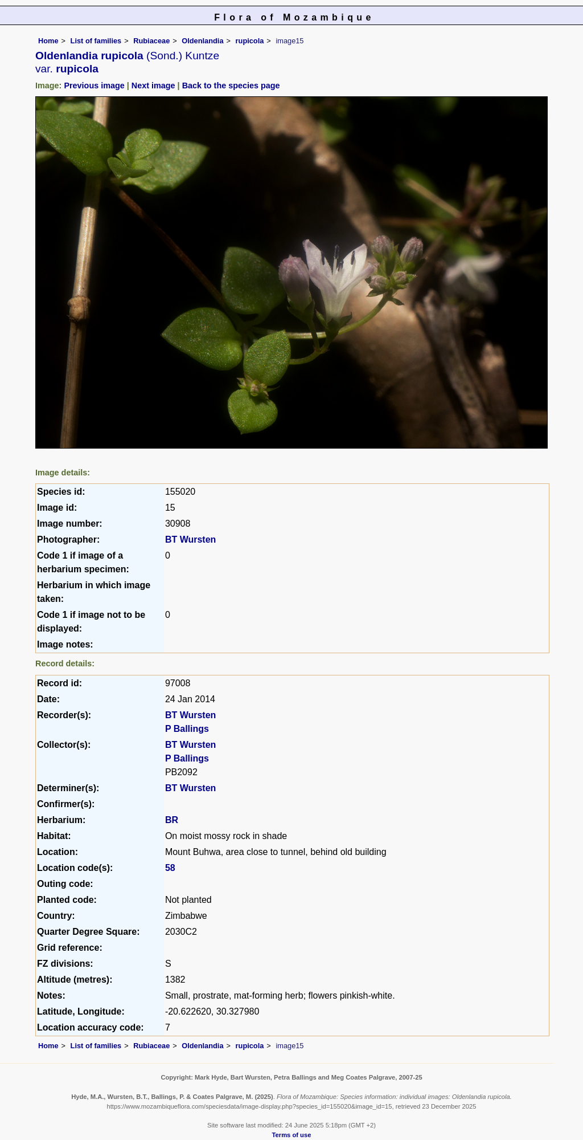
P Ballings (187, 729)
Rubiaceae (151, 40)
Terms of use (291, 1134)
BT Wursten (190, 539)
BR (171, 820)
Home (48, 40)
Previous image (94, 85)
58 (170, 868)
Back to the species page (231, 85)
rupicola (250, 40)
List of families (96, 40)
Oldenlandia (202, 40)
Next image (153, 85)
